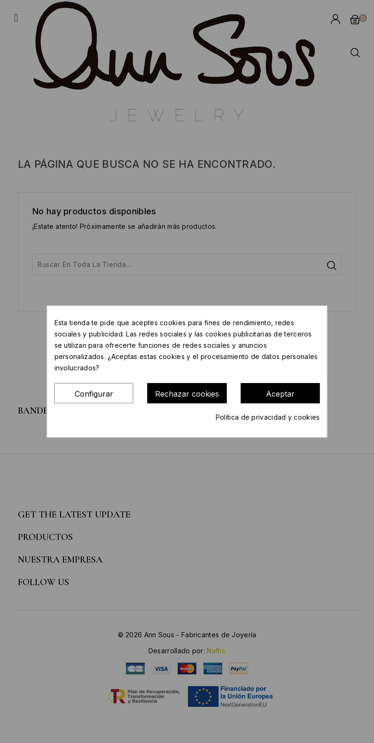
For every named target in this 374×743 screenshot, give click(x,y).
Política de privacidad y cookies (268, 417)
